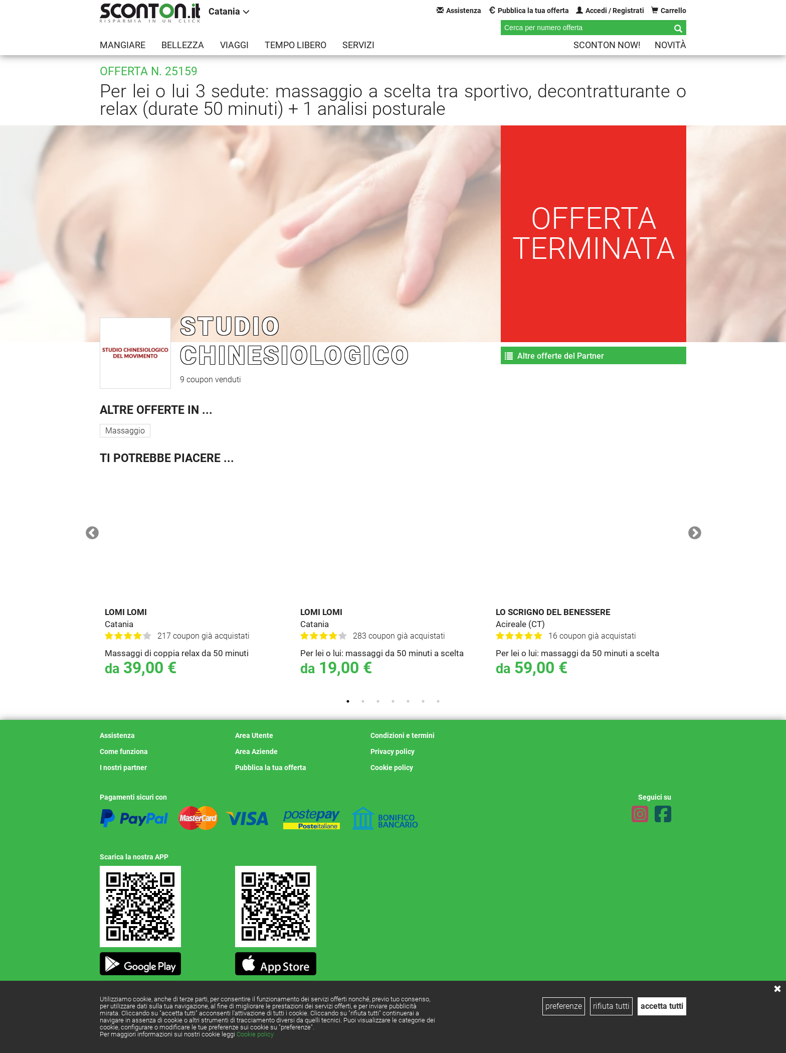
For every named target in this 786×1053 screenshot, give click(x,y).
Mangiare (122, 45)
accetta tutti (662, 1006)
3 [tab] (378, 701)
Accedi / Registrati (610, 10)
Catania (229, 11)
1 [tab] (348, 701)
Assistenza (459, 10)
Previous (90, 531)
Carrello (668, 10)
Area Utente (254, 735)
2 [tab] (363, 701)
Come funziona (124, 751)
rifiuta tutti (611, 1006)
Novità (670, 45)
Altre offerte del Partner (554, 356)
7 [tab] (438, 701)
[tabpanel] (197, 581)
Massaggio (125, 430)
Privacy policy (392, 751)
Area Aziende (256, 751)
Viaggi (234, 45)
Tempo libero (295, 45)
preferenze (563, 1006)
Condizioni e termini (402, 735)
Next (692, 531)
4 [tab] (393, 701)
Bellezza (182, 45)
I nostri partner (123, 768)
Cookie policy (255, 1034)
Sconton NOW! (607, 45)
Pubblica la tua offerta (528, 10)
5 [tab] (408, 701)
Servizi (358, 45)
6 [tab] (423, 701)
